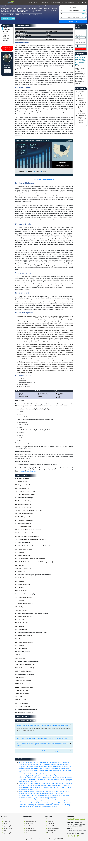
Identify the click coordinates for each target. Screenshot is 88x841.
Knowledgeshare (30, 821)
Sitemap (27, 833)
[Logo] (7, 2)
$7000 (84, 17)
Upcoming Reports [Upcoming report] (8, 826)
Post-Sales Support (81, 92)
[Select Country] (80, 38)
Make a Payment (51, 833)
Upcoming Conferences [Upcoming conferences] (10, 833)
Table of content (5, 32)
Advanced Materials (18, 6)
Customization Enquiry (8, 18)
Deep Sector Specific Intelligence (81, 111)
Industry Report (34, 2)
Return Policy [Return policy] (50, 826)
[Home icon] (82, 2)
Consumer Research (57, 2)
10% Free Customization (82, 101)
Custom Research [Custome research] (8, 819)
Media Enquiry (73, 21)
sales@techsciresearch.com (27, 471)
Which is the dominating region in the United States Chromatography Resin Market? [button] (42, 738)
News (26, 819)
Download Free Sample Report (44, 179)
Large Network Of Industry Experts (82, 106)
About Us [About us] (49, 821)
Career (49, 819)
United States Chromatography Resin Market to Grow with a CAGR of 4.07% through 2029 (80, 60)
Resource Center (70, 2)
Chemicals (8, 6)
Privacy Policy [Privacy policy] (51, 830)
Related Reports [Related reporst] (5, 41)
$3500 (84, 10)
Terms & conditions (52, 828)
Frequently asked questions (6, 36)
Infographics (28, 823)
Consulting (44, 2)
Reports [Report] (5, 823)
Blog (4, 830)
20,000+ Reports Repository (81, 96)
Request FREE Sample (7, 48)
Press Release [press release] (7, 828)
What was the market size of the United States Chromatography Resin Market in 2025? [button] (42, 725)
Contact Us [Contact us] (50, 823)
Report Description (6, 28)
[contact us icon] (78, 2)
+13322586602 (79, 833)
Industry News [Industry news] (29, 828)
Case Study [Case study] (28, 826)
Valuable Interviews (30, 830)
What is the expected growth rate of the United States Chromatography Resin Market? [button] (42, 751)
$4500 (84, 14)
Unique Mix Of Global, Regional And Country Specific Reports (82, 120)
